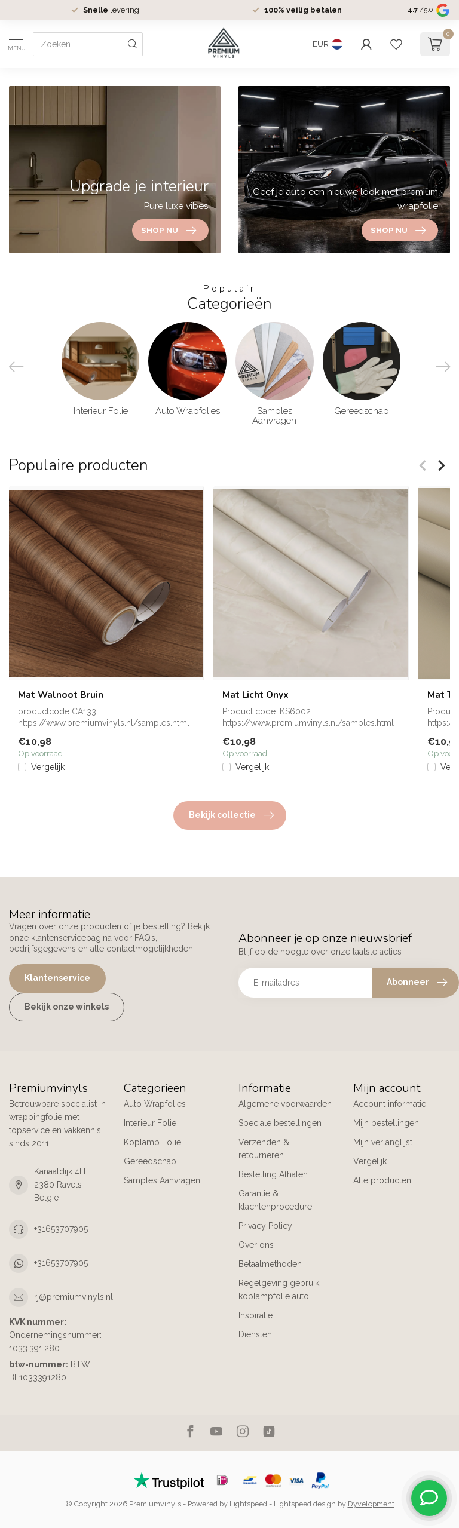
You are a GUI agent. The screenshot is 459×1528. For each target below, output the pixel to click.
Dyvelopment (371, 1503)
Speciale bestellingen (280, 1123)
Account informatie (389, 1104)
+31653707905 (61, 1229)
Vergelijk (48, 767)
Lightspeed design (305, 1503)
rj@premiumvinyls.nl (73, 1297)
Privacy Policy (265, 1226)
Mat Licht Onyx (255, 694)
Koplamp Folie (152, 1142)
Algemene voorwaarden (285, 1104)
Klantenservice (57, 978)
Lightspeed (248, 1503)
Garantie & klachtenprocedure (275, 1200)
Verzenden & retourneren (263, 1148)
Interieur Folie (150, 1123)
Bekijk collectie (231, 815)
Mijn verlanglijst (382, 1142)
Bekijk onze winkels (67, 1006)
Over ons (256, 1245)
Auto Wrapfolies (155, 1104)
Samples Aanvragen (162, 1180)
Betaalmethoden (270, 1264)
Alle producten (382, 1180)
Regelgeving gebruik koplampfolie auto (278, 1289)
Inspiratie (256, 1315)
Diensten (255, 1334)
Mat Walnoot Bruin (60, 694)
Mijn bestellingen (386, 1123)
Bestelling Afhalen (273, 1174)
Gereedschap (150, 1161)
